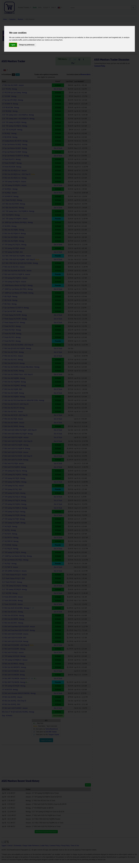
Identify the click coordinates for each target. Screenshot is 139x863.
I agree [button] (13, 45)
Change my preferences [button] (26, 45)
